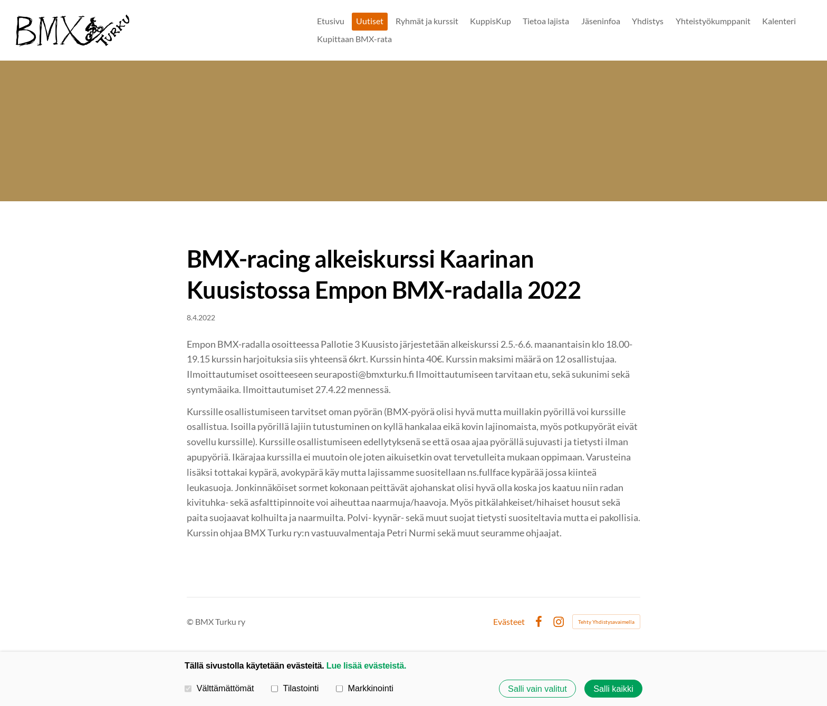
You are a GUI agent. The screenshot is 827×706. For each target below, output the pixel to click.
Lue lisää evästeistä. (366, 665)
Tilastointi (295, 688)
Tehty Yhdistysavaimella (606, 622)
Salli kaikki (613, 688)
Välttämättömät (219, 688)
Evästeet (509, 621)
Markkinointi (364, 688)
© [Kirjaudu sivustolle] (191, 621)
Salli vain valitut (537, 688)
